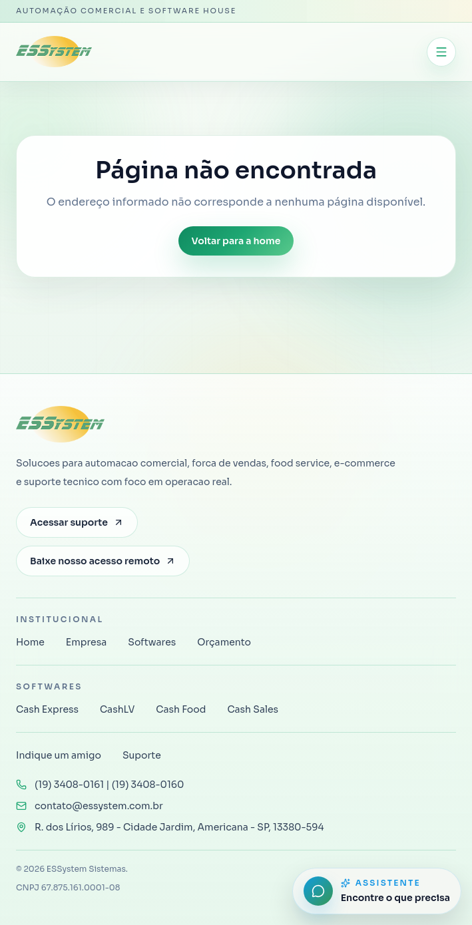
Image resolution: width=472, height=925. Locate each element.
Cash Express (47, 709)
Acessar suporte (77, 522)
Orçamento (224, 642)
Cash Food (181, 709)
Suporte (141, 755)
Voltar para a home (236, 241)
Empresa (86, 642)
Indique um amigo (58, 755)
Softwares (152, 642)
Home (30, 642)
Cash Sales (252, 709)
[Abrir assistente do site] (376, 891)
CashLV (117, 709)
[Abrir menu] (441, 52)
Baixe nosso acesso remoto (103, 561)
